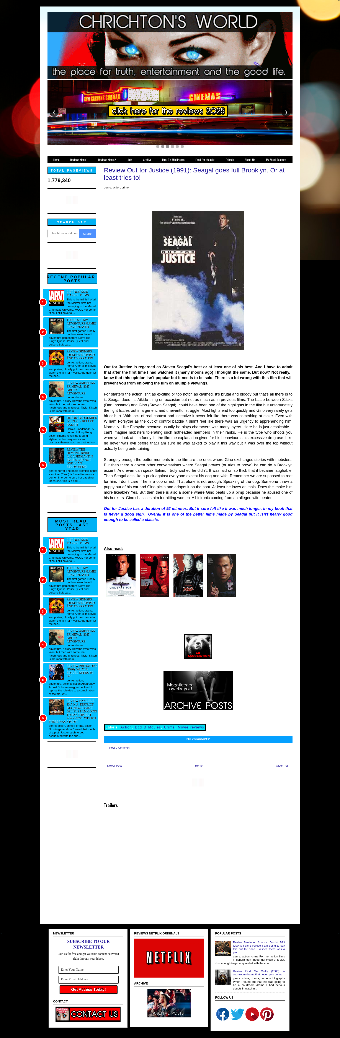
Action (126, 727)
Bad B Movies (148, 727)
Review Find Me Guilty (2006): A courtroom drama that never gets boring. (259, 973)
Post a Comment (119, 747)
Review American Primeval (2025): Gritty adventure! (81, 388)
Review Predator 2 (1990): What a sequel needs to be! (82, 671)
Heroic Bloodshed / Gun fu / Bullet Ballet (82, 421)
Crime (169, 727)
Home (199, 765)
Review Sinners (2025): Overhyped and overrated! (81, 355)
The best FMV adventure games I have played (82, 323)
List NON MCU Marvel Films (78, 293)
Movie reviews (191, 727)
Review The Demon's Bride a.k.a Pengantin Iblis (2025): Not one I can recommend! (80, 458)
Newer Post (114, 765)
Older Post (282, 765)
